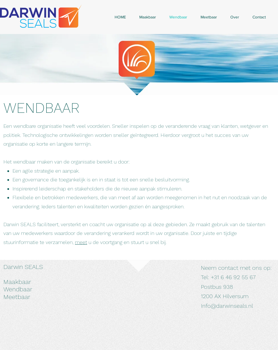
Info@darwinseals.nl (227, 305)
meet (81, 242)
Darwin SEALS (23, 266)
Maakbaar (17, 281)
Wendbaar (17, 289)
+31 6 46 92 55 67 (233, 277)
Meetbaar (16, 296)
